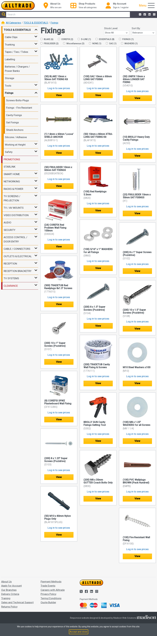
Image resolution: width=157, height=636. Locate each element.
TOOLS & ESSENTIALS (36, 22)
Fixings (54, 22)
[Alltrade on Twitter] (140, 14)
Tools (8, 85)
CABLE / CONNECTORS (17, 248)
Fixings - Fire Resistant (19, 107)
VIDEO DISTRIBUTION (16, 215)
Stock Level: (111, 28)
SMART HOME (12, 174)
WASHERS (129, 43)
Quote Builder (48, 602)
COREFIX (65, 39)
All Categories (13, 22)
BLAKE (46, 39)
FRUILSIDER (49, 43)
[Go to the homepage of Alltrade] (18, 5)
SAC (111, 43)
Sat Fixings (12, 122)
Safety (8, 151)
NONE (95, 43)
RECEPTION (10, 263)
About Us (6, 581)
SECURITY (9, 229)
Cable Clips (11, 37)
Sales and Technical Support (17, 602)
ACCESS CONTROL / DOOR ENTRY (15, 239)
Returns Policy (9, 606)
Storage (9, 78)
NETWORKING (12, 181)
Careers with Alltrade (53, 589)
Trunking (10, 44)
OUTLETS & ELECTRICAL (18, 256)
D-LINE (84, 39)
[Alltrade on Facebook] (144, 14)
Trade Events (48, 585)
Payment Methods (51, 581)
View (59, 95)
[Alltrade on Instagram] (154, 14)
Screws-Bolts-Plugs (17, 100)
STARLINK (9, 166)
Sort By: (136, 28)
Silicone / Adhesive (16, 137)
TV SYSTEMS (11, 278)
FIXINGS (126, 39)
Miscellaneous (73, 43)
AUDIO (7, 222)
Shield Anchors (14, 129)
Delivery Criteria (10, 594)
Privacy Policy (48, 594)
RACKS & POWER (13, 188)
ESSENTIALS (105, 39)
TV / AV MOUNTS (14, 207)
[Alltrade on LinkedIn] (149, 14)
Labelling (10, 59)
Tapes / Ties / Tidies (16, 51)
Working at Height (15, 144)
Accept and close (78, 632)
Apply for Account (11, 585)
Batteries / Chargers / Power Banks (17, 68)
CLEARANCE (11, 285)
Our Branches (9, 589)
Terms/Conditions (51, 598)
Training (5, 598)
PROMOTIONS (12, 159)
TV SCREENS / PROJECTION (12, 198)
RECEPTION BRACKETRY (17, 271)
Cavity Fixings (14, 115)
